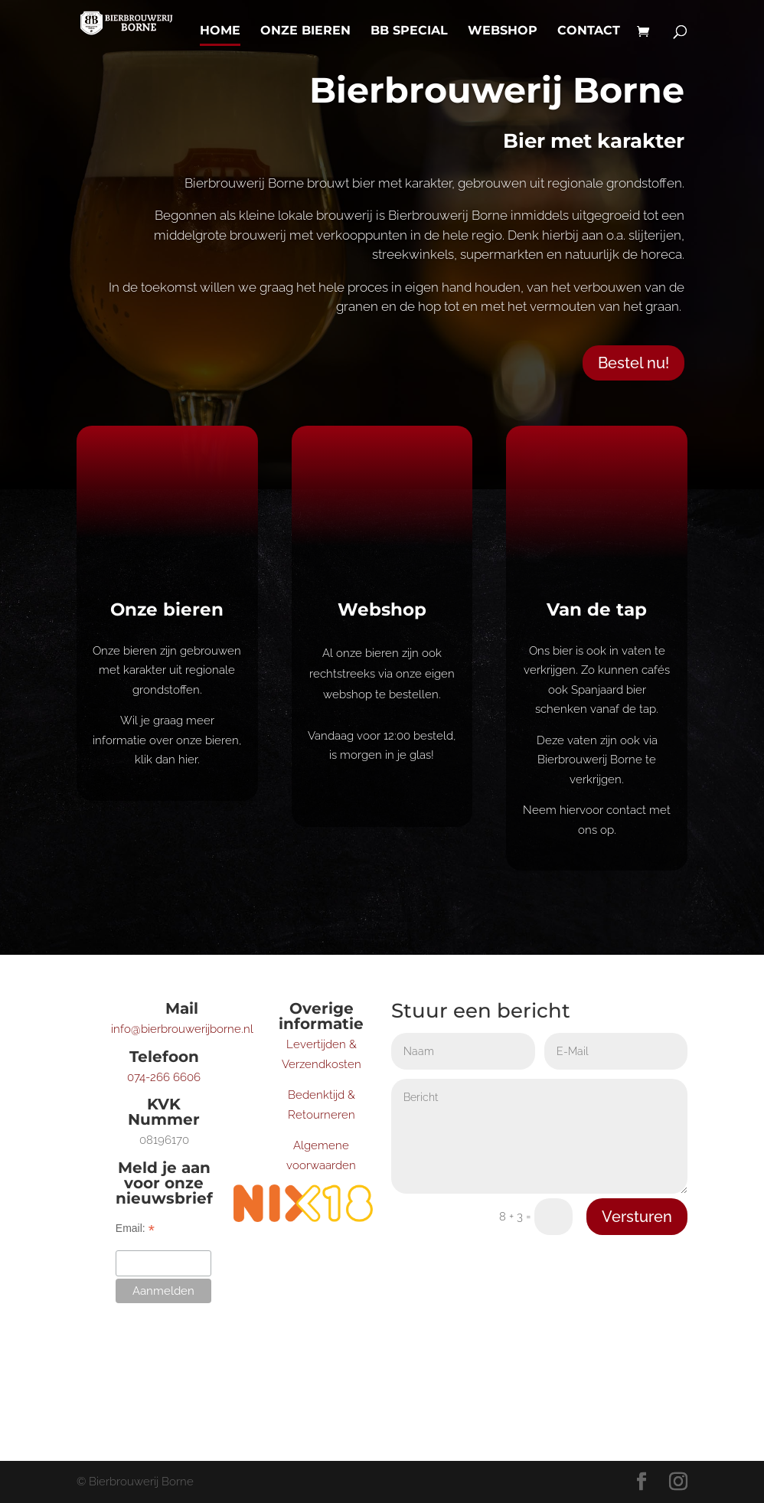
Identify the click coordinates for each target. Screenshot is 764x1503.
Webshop (502, 31)
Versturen (637, 1216)
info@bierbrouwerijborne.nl (182, 1029)
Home (220, 31)
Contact (588, 31)
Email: (135, 1228)
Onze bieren (305, 31)
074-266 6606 (164, 1077)
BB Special (409, 31)
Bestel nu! (633, 363)
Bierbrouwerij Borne (496, 90)
